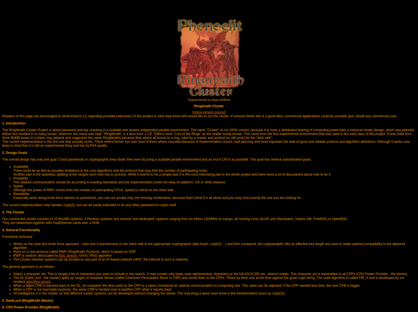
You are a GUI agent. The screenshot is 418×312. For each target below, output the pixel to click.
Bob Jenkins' (68, 256)
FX (85, 116)
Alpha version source (209, 112)
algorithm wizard (38, 282)
